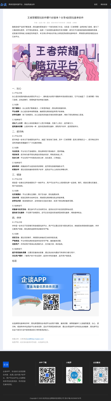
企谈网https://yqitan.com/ (35, 339)
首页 (95, 4)
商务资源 (104, 4)
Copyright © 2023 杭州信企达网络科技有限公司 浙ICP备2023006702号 (55, 398)
